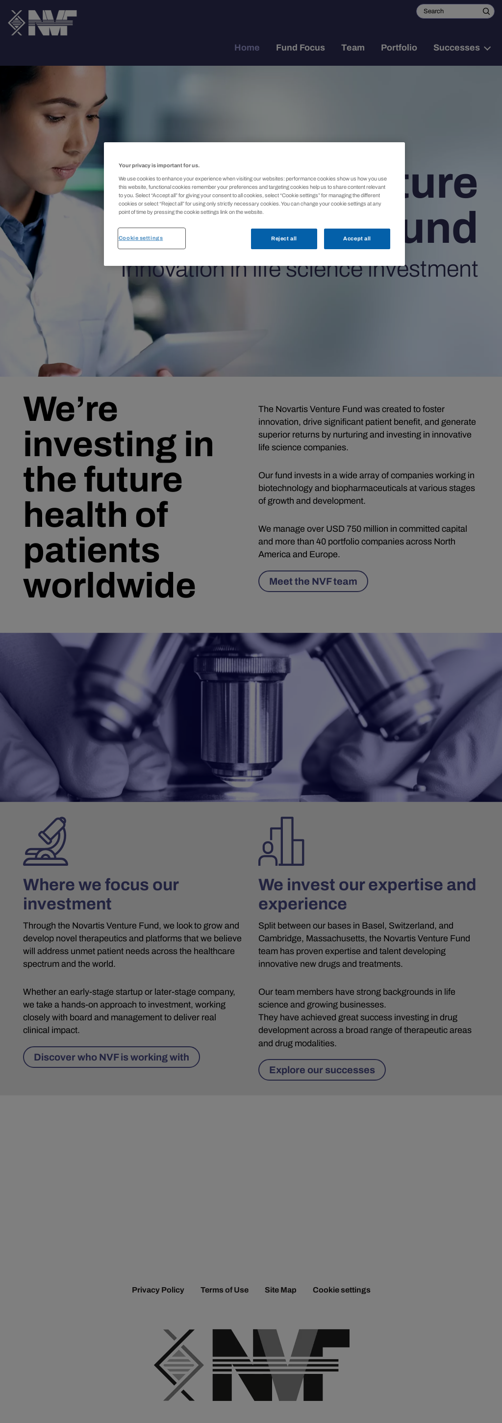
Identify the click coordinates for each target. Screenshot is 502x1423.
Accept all (357, 238)
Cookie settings (141, 238)
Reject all (284, 238)
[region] (254, 204)
